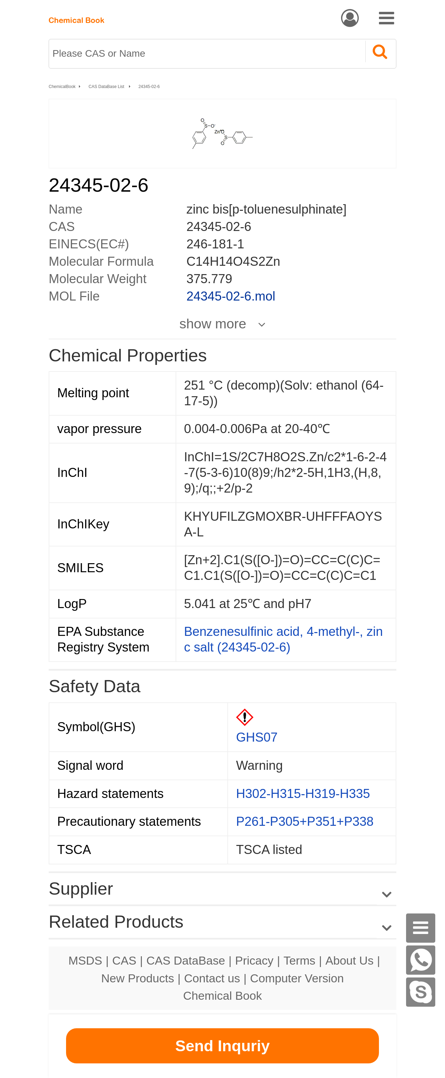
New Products (137, 978)
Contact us (212, 978)
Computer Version (297, 978)
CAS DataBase (185, 960)
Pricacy (254, 960)
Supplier (81, 889)
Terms (299, 960)
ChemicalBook (62, 86)
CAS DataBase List (107, 86)
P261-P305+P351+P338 (305, 821)
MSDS (85, 960)
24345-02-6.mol (230, 296)
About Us (349, 960)
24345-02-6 (149, 86)
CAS (124, 960)
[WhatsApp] (420, 960)
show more (212, 323)
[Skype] (420, 992)
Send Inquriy (222, 1046)
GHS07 (257, 737)
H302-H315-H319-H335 (303, 793)
